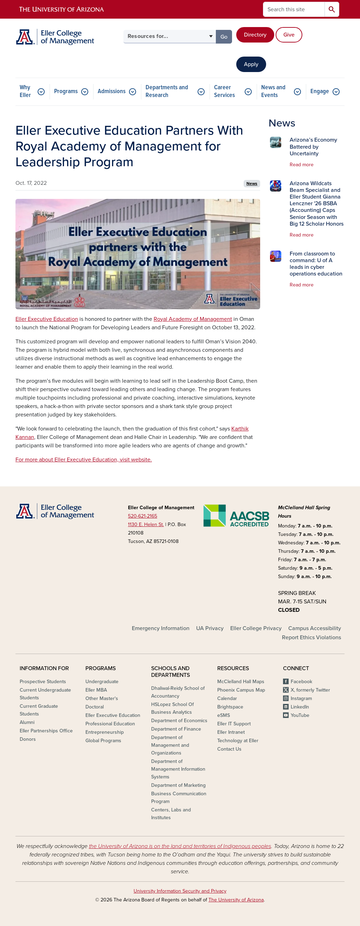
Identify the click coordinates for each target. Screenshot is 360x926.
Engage (319, 92)
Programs (66, 92)
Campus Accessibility (314, 628)
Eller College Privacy (256, 628)
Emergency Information (160, 628)
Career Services (224, 91)
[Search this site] (294, 9)
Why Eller (25, 91)
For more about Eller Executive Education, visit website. (83, 459)
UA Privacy (210, 628)
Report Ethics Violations (311, 637)
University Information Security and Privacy (180, 891)
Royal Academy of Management (193, 319)
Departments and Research (167, 91)
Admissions (112, 92)
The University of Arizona (236, 900)
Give (289, 34)
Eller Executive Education (46, 319)
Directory (255, 34)
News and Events (273, 91)
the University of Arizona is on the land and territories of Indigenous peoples (180, 846)
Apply (251, 64)
